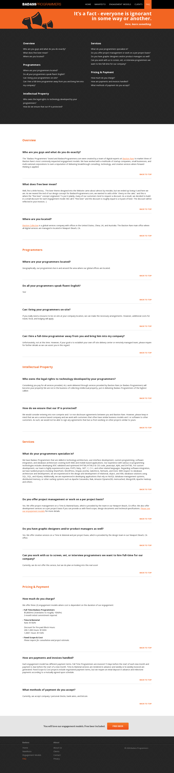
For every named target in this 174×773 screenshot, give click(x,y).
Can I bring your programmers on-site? (40, 78)
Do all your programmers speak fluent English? (44, 74)
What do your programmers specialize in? (109, 49)
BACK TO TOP (146, 174)
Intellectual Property (36, 93)
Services (96, 43)
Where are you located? (33, 56)
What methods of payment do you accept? (110, 85)
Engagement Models (31, 755)
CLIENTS (138, 4)
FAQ (148, 4)
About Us (57, 747)
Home (25, 747)
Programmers (32, 64)
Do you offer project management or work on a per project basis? (121, 52)
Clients (56, 751)
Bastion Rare (128, 158)
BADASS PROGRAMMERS (41, 4)
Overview (29, 43)
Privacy (56, 758)
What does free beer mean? (35, 52)
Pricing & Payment (102, 72)
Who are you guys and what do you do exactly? (44, 49)
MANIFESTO (100, 4)
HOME (88, 4)
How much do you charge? (103, 78)
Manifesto (27, 751)
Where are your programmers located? (40, 70)
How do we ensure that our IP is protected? (43, 106)
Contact (57, 755)
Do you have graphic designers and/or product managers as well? (120, 56)
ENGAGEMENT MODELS (120, 4)
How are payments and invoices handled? (109, 81)
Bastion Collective (30, 225)
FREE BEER (118, 726)
